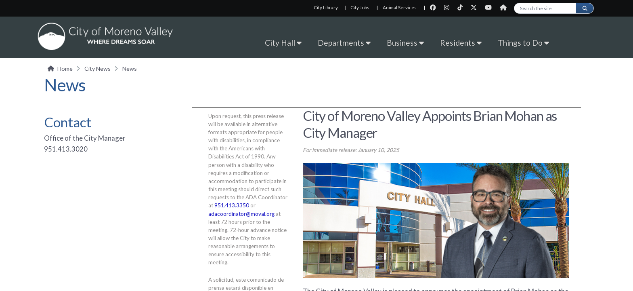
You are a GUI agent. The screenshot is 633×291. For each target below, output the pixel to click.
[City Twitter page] (476, 7)
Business (405, 42)
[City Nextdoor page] (505, 7)
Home (65, 68)
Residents (461, 42)
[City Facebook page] (435, 7)
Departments (344, 42)
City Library (326, 7)
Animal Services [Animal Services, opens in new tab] (400, 7)
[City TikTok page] (462, 7)
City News (97, 68)
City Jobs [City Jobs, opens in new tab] (359, 7)
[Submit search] (584, 8)
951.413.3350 (231, 205)
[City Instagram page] (449, 7)
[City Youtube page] (491, 7)
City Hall (283, 42)
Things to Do (523, 42)
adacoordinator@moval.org (241, 214)
